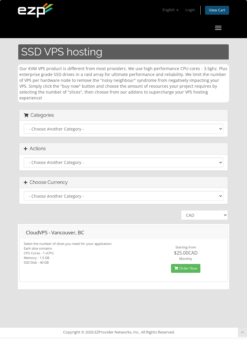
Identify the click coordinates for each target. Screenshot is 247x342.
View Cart (217, 10)
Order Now (185, 268)
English (171, 9)
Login (190, 9)
